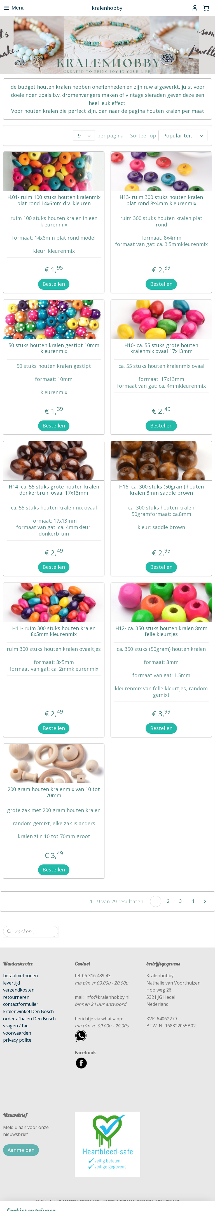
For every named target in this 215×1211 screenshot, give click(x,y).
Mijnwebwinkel (167, 1201)
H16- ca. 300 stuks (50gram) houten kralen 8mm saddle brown (161, 490)
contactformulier (20, 1004)
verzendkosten (18, 990)
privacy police (17, 1040)
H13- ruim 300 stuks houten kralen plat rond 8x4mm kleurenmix (161, 201)
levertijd (11, 983)
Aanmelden (21, 1150)
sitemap (86, 1201)
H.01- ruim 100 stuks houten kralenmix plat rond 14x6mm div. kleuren (54, 201)
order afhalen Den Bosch (29, 1019)
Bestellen (54, 284)
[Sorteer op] (183, 135)
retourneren (16, 997)
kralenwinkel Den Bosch (28, 1011)
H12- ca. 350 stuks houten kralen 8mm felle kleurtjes (161, 631)
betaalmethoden (20, 975)
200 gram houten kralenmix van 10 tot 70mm (54, 793)
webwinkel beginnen (118, 1201)
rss (97, 1201)
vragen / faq (16, 1026)
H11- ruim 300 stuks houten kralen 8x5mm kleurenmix (53, 631)
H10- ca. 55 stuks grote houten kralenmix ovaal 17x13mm (161, 348)
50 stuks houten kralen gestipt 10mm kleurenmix (53, 348)
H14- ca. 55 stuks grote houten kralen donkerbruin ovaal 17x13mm (54, 490)
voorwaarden (17, 1033)
